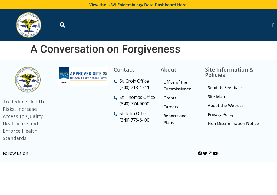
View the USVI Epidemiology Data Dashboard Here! (138, 4)
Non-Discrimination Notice (233, 123)
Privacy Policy (221, 114)
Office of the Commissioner (177, 85)
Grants (169, 97)
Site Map (216, 96)
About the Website (226, 105)
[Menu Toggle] (273, 25)
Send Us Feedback (225, 87)
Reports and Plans (175, 119)
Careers (170, 106)
